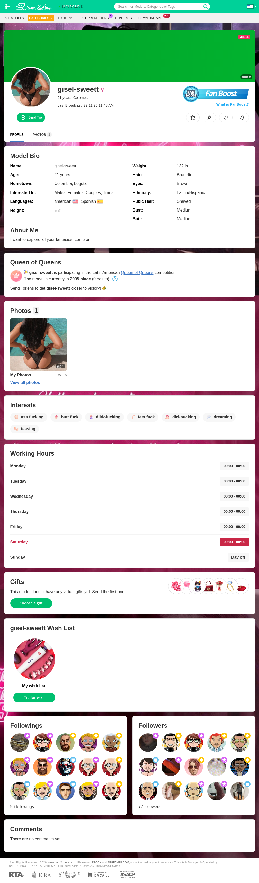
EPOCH (96, 862)
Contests (123, 18)
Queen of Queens (137, 272)
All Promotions (96, 17)
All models (14, 18)
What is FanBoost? (232, 104)
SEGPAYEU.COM (118, 862)
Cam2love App (151, 17)
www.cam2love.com (61, 862)
